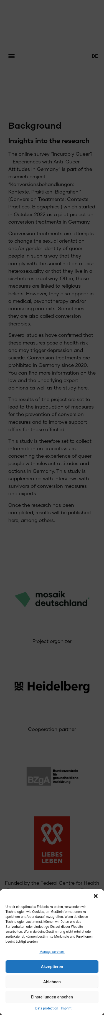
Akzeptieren (52, 966)
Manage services (52, 952)
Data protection (46, 1008)
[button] (95, 896)
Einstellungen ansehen (52, 997)
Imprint (66, 1008)
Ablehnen (52, 981)
